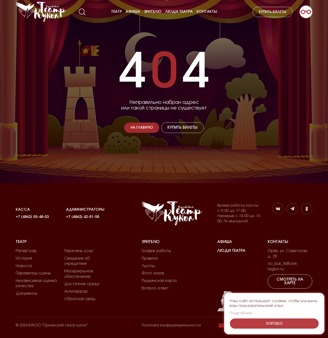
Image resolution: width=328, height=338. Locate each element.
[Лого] (41, 12)
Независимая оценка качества (36, 283)
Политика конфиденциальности (171, 325)
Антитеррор (76, 291)
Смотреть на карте (290, 281)
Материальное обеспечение (78, 273)
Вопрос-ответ (155, 288)
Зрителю (152, 11)
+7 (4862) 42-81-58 (82, 217)
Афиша (133, 11)
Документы (26, 293)
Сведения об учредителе (77, 261)
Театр (116, 11)
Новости (24, 266)
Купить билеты (272, 12)
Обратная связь (80, 299)
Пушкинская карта (159, 281)
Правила (150, 258)
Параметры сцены (33, 273)
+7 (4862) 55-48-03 (32, 217)
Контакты (207, 11)
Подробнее (241, 313)
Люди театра (179, 11)
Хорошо (274, 323)
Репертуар (26, 251)
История (24, 258)
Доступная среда (81, 284)
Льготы (148, 266)
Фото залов (153, 273)
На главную (142, 127)
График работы (156, 251)
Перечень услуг (79, 251)
